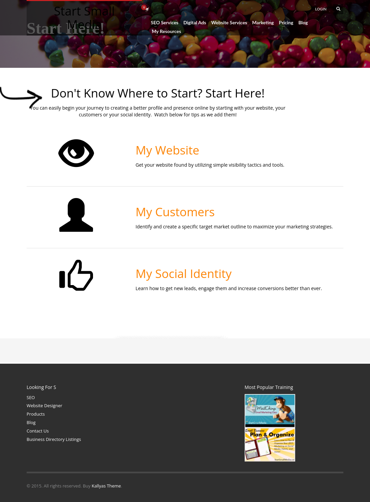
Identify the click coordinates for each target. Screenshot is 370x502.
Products (36, 414)
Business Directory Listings (54, 439)
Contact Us (38, 431)
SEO (31, 397)
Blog (31, 422)
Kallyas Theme (106, 486)
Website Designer (44, 405)
